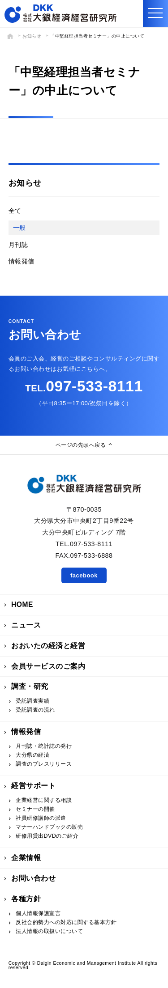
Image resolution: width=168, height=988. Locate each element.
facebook (84, 575)
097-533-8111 (83, 385)
